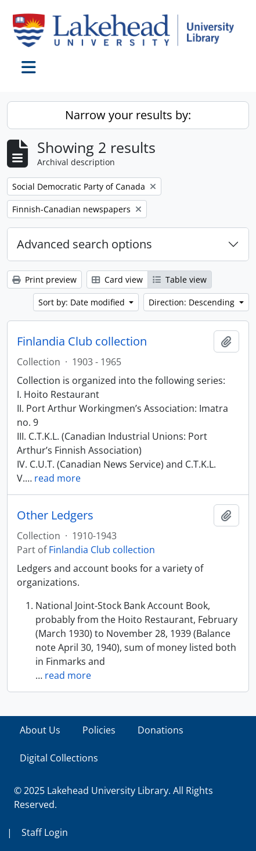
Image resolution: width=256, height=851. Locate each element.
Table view (180, 279)
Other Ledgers (55, 515)
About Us (40, 730)
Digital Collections (59, 758)
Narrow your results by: (128, 115)
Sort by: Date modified (82, 302)
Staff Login (44, 832)
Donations (160, 730)
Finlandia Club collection (82, 341)
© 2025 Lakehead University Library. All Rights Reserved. (113, 797)
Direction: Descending (193, 302)
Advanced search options (84, 244)
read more (57, 478)
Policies (99, 730)
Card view (117, 279)
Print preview (44, 279)
